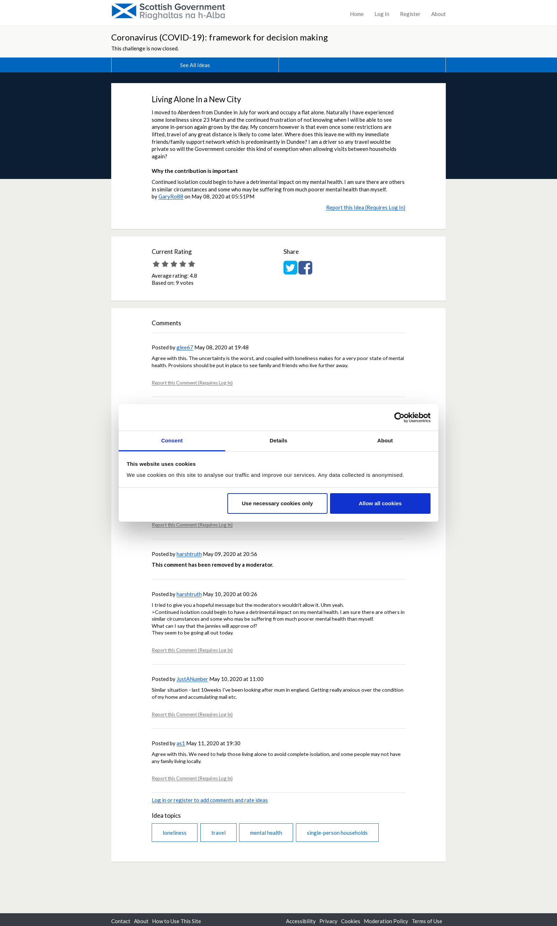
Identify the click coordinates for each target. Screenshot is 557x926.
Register (410, 14)
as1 (181, 743)
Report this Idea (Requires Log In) (365, 207)
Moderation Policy (386, 921)
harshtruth (189, 554)
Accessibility (301, 921)
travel (218, 832)
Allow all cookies (380, 503)
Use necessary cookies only (277, 503)
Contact (120, 921)
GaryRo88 (170, 196)
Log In (381, 14)
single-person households (337, 832)
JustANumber (192, 679)
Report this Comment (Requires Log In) (192, 383)
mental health (266, 832)
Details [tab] (278, 440)
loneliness (174, 832)
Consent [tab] (172, 440)
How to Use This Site (176, 921)
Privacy (328, 921)
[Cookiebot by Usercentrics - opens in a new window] (399, 417)
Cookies (350, 921)
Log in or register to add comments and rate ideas (210, 800)
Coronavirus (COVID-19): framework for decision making (219, 37)
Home (357, 14)
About (438, 14)
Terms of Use (427, 921)
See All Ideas (195, 65)
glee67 (185, 347)
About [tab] (385, 440)
